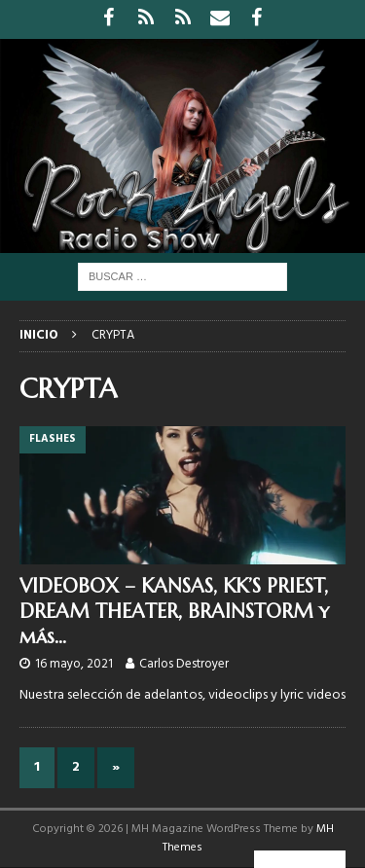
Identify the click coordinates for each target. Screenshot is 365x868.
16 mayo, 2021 (74, 664)
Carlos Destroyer (184, 664)
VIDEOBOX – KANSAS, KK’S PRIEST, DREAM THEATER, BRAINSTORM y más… (174, 611)
